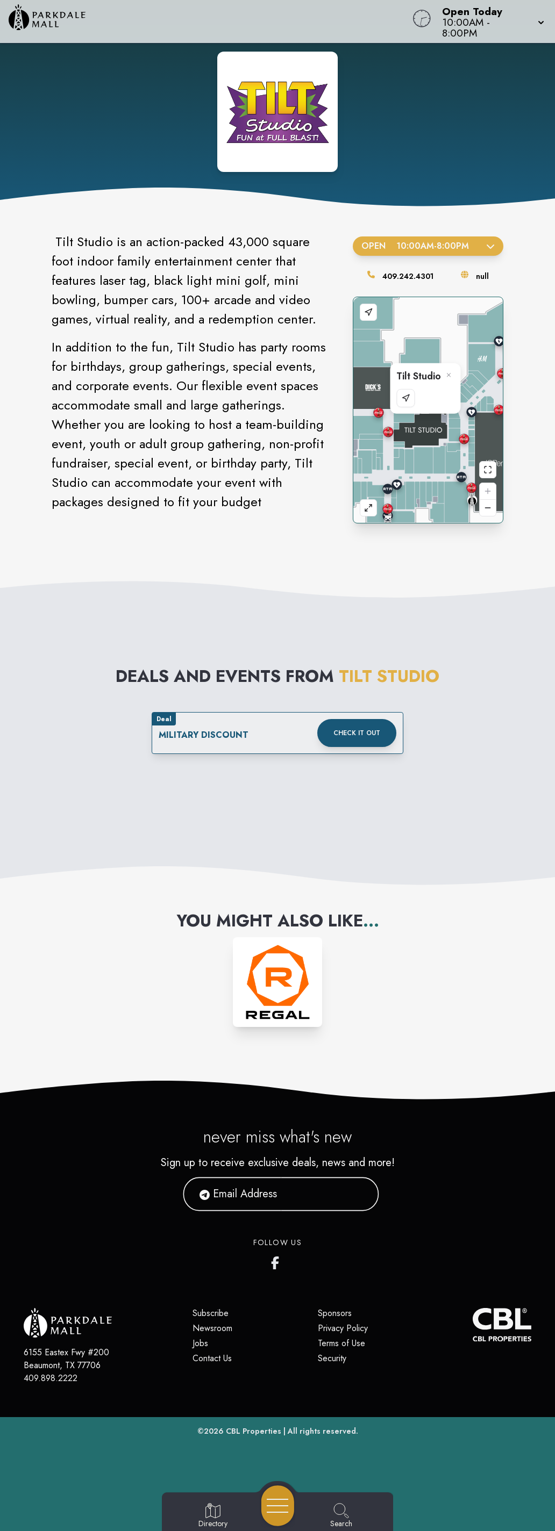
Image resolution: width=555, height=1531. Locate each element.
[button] (489, 21)
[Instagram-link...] (277, 982)
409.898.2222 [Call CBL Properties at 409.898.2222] (50, 1378)
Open (428, 246)
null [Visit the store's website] (482, 276)
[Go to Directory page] (213, 1516)
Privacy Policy (343, 1328)
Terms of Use (341, 1343)
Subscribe (211, 1313)
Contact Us (212, 1358)
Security (332, 1358)
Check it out (356, 733)
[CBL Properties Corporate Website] (472, 1324)
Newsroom (212, 1328)
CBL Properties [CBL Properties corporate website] (253, 1431)
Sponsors (335, 1313)
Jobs (200, 1343)
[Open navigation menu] (278, 1506)
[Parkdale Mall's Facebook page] (277, 1260)
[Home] (210, 21)
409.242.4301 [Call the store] (407, 276)
